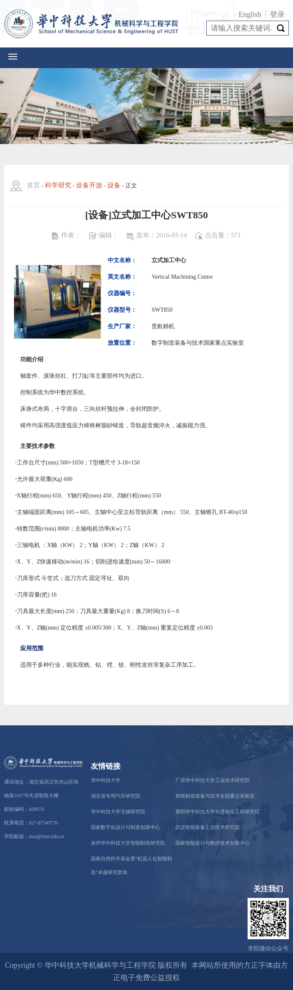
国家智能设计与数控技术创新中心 (212, 843)
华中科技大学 (106, 780)
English (250, 14)
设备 (114, 185)
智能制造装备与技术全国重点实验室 (215, 796)
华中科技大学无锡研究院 (118, 812)
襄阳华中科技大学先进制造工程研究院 (217, 812)
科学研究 (58, 185)
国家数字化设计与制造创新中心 (125, 827)
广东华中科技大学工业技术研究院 (212, 780)
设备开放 (89, 185)
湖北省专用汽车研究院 (115, 796)
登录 (277, 14)
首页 (33, 185)
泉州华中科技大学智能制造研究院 (128, 843)
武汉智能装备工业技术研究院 (207, 827)
